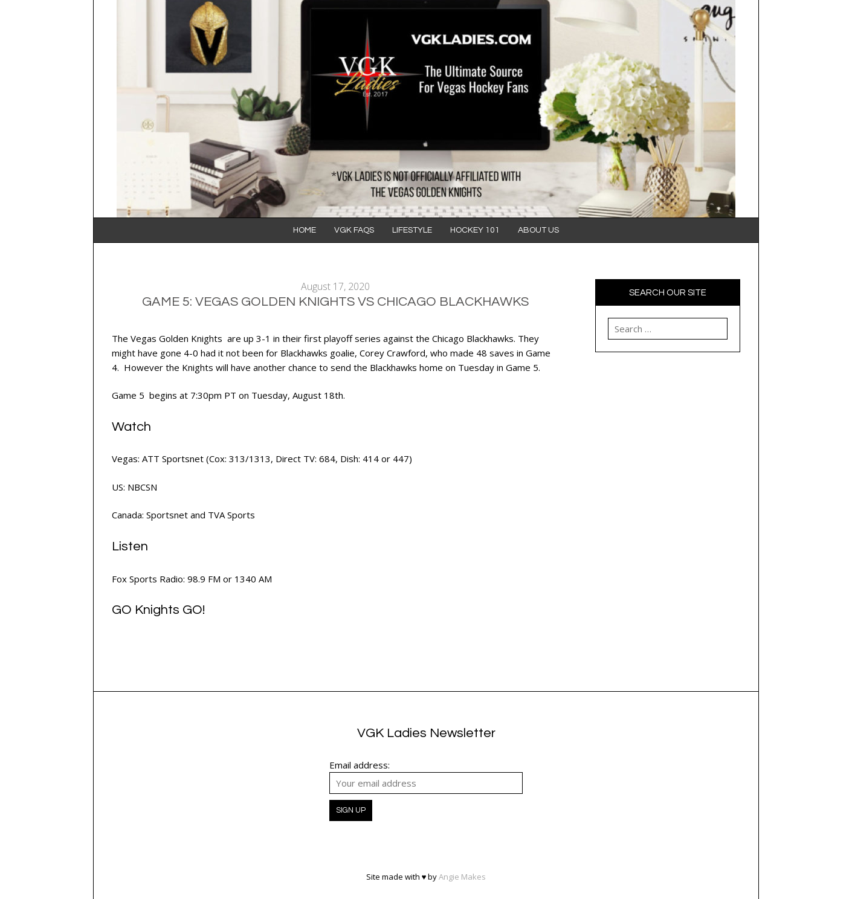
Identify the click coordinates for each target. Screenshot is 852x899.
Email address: (359, 765)
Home (304, 230)
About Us (538, 230)
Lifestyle (412, 230)
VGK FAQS (354, 230)
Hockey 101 (475, 230)
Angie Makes (462, 876)
